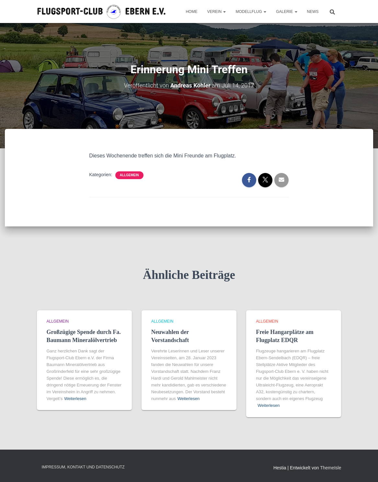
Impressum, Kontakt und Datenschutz (83, 467)
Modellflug (250, 11)
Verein (216, 11)
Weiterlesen (75, 398)
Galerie (286, 11)
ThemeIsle (330, 467)
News (313, 11)
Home (191, 11)
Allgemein (129, 175)
